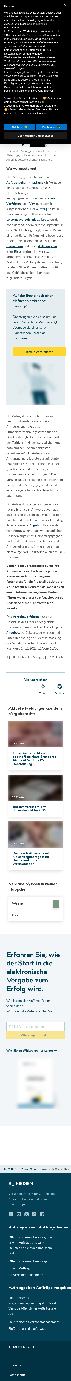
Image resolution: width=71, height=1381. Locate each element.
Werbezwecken (13, 57)
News (44, 1169)
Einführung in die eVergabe (27, 1328)
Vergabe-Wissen (28, 1169)
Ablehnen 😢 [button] (19, 126)
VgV (32, 203)
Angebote (13, 632)
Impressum (15, 1365)
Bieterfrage (14, 246)
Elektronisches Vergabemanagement (33, 1322)
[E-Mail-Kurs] (35, 1026)
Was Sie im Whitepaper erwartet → (31, 1050)
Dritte (30, 34)
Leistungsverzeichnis (21, 219)
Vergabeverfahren (26, 616)
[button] (35, 576)
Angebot (35, 525)
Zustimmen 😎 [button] (51, 126)
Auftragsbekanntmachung (24, 182)
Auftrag (41, 209)
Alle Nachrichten (35, 679)
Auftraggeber (47, 246)
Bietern (19, 251)
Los (43, 219)
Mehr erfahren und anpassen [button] (35, 135)
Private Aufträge (19, 1268)
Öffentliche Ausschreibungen (28, 1261)
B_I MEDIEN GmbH (22, 1347)
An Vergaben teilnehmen (25, 1275)
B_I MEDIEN (10, 1169)
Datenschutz (16, 1375)
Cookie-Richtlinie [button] (37, 23)
